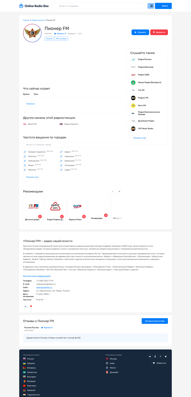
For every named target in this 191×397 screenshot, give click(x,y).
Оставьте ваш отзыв (154, 324)
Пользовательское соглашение (37, 389)
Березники (73, 161)
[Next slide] (119, 193)
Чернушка (73, 157)
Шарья (71, 152)
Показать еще (140, 139)
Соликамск (73, 166)
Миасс (34, 166)
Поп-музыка (61, 39)
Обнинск (35, 170)
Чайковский (37, 161)
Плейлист (31, 104)
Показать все (32, 179)
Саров (71, 170)
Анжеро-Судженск (40, 152)
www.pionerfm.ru (44, 291)
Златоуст (36, 157)
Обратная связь (100, 389)
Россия (49, 39)
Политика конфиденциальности (73, 389)
